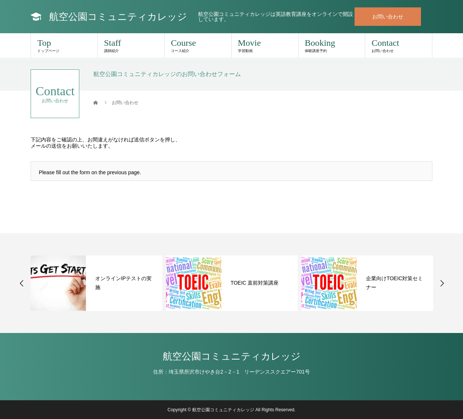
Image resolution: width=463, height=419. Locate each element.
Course (198, 45)
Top (64, 45)
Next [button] (442, 283)
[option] (96, 283)
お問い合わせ (387, 17)
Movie (265, 45)
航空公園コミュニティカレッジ (118, 16)
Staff (131, 45)
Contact (398, 45)
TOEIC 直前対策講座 (255, 283)
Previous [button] (21, 283)
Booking (332, 45)
